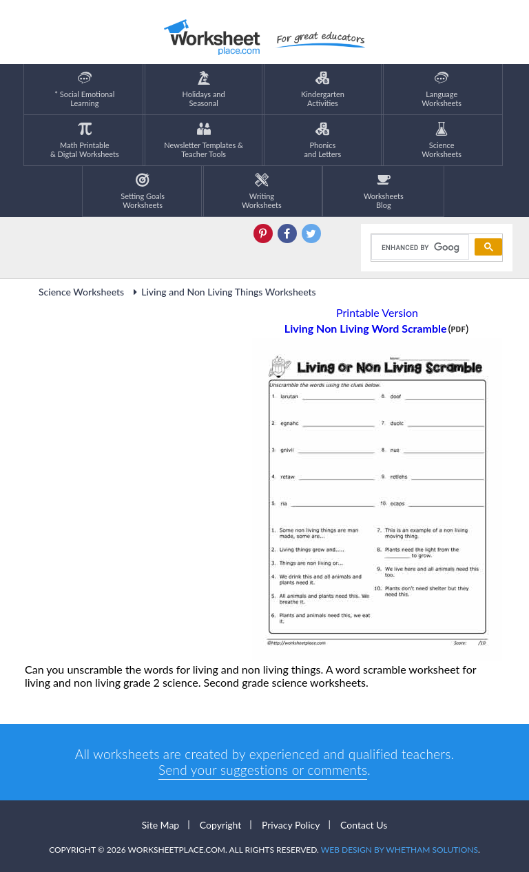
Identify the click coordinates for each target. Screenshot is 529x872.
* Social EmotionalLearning (84, 89)
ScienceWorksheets (441, 140)
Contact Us (363, 825)
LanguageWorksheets (441, 89)
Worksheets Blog (384, 191)
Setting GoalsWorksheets (143, 191)
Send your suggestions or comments (262, 770)
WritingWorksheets (262, 191)
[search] (418, 247)
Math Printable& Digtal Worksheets (84, 140)
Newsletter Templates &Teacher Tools (203, 140)
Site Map (160, 825)
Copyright (221, 825)
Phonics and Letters (323, 140)
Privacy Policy (291, 825)
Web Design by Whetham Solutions (399, 849)
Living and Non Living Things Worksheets (222, 292)
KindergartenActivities (322, 89)
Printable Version (377, 312)
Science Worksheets (81, 292)
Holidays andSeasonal (204, 89)
